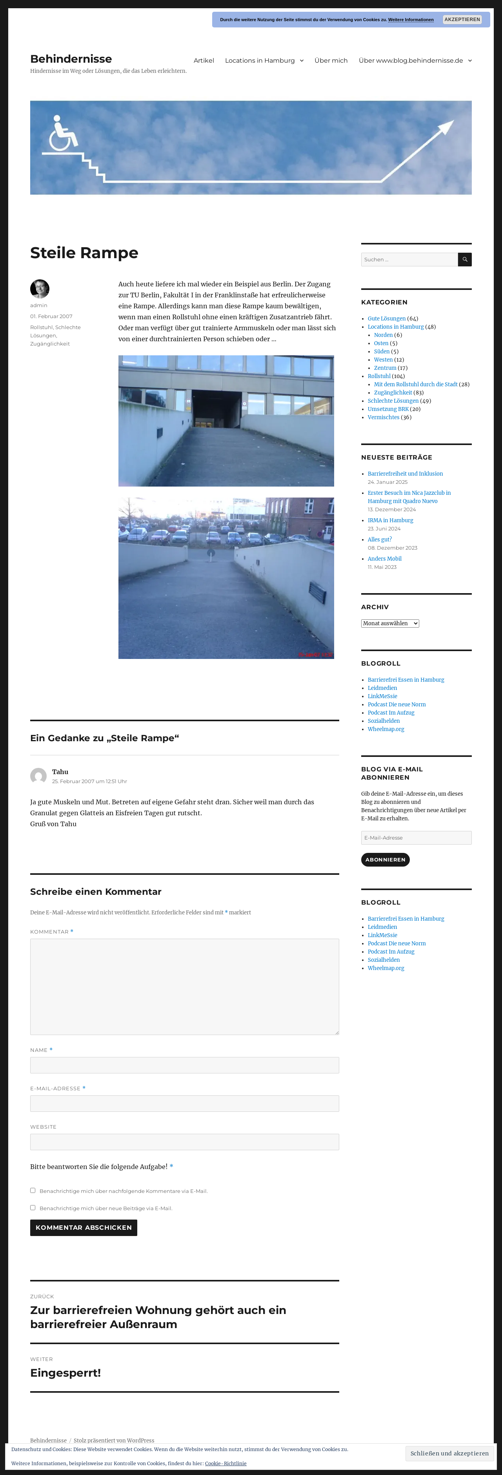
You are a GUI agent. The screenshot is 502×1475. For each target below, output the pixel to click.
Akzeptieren (462, 19)
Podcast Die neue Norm (397, 704)
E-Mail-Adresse (58, 1088)
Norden (383, 335)
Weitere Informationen (411, 19)
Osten (381, 343)
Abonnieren (386, 859)
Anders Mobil (385, 559)
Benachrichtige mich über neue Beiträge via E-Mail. (106, 1208)
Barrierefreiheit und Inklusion (405, 474)
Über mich (331, 60)
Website (43, 1127)
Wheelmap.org (386, 729)
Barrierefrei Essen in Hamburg (406, 680)
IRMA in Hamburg (390, 520)
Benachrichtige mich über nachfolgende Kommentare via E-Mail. (124, 1191)
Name (41, 1050)
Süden (382, 351)
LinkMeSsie (382, 696)
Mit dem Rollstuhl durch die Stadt (416, 384)
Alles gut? (380, 539)
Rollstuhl (41, 327)
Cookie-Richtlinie (226, 1463)
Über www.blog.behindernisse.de (411, 60)
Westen (383, 360)
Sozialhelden (384, 721)
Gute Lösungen (387, 318)
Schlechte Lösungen (393, 401)
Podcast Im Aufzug (391, 712)
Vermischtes (384, 417)
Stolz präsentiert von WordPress (114, 1440)
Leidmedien (382, 688)
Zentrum (385, 368)
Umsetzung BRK (388, 409)
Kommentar (52, 931)
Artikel (204, 60)
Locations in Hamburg (260, 60)
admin (38, 305)
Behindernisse (71, 58)
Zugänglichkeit (50, 343)
